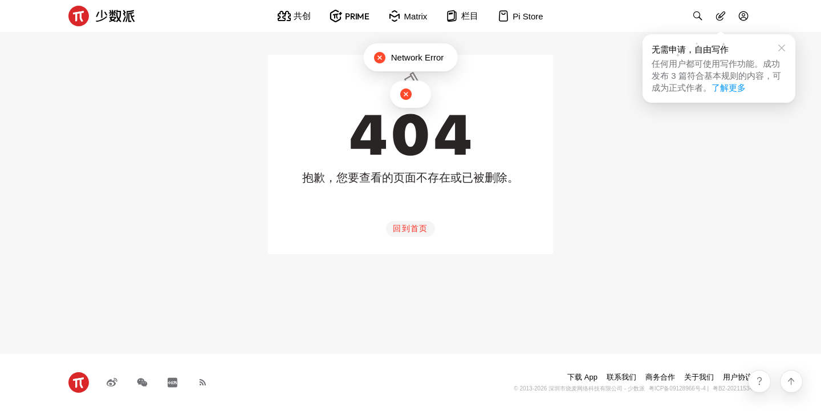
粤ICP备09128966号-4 (677, 388)
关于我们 (699, 377)
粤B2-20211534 (733, 388)
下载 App (582, 377)
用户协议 (738, 377)
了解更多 (729, 87)
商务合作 (660, 377)
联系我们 (621, 377)
